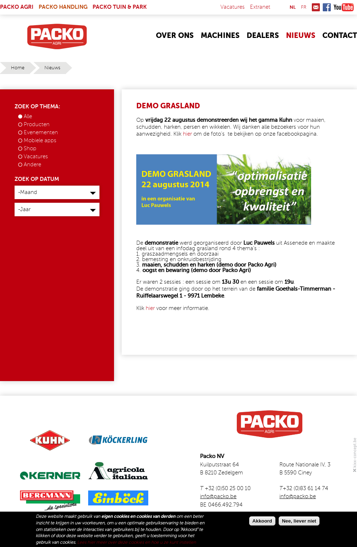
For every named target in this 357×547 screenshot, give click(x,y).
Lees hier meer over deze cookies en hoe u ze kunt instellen (136, 543)
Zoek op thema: (37, 106)
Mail (316, 7)
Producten (37, 124)
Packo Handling (63, 7)
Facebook (327, 7)
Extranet (260, 7)
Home (17, 68)
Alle (28, 116)
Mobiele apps (40, 140)
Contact (339, 36)
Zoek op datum (37, 179)
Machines (220, 36)
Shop (30, 148)
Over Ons (175, 36)
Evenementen (41, 132)
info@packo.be (218, 496)
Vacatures (232, 7)
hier (187, 134)
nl (293, 7)
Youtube (344, 7)
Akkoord (262, 521)
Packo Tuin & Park (120, 7)
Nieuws (300, 36)
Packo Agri (17, 7)
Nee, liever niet (299, 521)
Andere (32, 164)
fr (303, 7)
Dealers (263, 36)
